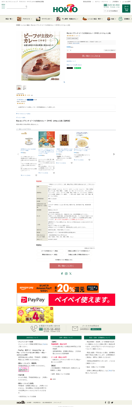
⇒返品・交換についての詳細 (95, 367)
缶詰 (112, 19)
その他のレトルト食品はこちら (63, 259)
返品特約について (71, 61)
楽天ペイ (28, 350)
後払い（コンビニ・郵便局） (27, 363)
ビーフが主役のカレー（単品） (50, 251)
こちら (44, 344)
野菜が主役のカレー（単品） (50, 254)
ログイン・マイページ (101, 1)
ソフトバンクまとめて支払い (30, 352)
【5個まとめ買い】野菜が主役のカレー (78, 254)
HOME (18, 25)
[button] (18, 154)
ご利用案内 (115, 1)
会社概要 (29, 402)
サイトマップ (57, 402)
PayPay (21, 350)
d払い (43, 352)
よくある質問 (126, 1)
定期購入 (127, 19)
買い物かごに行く (66, 266)
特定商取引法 (37, 402)
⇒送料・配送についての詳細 (60, 374)
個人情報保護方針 (47, 402)
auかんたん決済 (22, 355)
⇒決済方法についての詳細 (27, 396)
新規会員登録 (87, 1)
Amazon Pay (36, 350)
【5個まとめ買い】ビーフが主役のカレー (78, 251)
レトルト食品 (25, 25)
